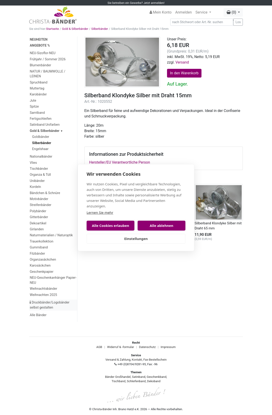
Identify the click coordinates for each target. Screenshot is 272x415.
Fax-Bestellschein (155, 359)
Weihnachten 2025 (43, 295)
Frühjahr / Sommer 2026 (47, 59)
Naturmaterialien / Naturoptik (51, 235)
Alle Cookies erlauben (110, 225)
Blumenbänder (40, 65)
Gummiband (39, 247)
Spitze (34, 107)
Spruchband (38, 82)
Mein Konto (161, 12)
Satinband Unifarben (45, 125)
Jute (33, 101)
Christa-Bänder (102, 409)
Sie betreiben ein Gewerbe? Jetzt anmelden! (136, 3)
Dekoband (153, 381)
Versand (182, 62)
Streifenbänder (40, 205)
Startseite (52, 29)
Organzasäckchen (43, 260)
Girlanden (37, 229)
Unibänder (37, 181)
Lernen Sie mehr (100, 212)
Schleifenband (136, 381)
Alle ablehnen (161, 225)
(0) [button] (232, 12)
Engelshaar (40, 149)
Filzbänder (37, 254)
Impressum (168, 347)
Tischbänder (39, 169)
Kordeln (35, 187)
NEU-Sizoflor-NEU (42, 53)
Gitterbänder (39, 217)
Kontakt (137, 359)
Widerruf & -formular (120, 347)
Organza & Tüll (40, 175)
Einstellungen (136, 238)
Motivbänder (39, 199)
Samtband (37, 113)
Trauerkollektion (41, 241)
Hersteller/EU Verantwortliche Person (119, 162)
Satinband (138, 377)
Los (238, 22)
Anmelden (183, 12)
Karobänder (38, 94)
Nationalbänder (41, 157)
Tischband (118, 381)
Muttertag (37, 88)
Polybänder (38, 211)
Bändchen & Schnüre (45, 193)
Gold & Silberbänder (75, 29)
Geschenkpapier (41, 272)
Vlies (33, 163)
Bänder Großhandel (117, 377)
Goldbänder (40, 137)
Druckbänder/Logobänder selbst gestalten (49, 305)
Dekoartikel (38, 223)
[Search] (201, 22)
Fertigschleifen (40, 119)
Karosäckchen (40, 265)
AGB (99, 347)
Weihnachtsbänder (43, 289)
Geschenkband (156, 377)
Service (202, 12)
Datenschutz (147, 347)
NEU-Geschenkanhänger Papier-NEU (53, 280)
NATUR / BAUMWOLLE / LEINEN (47, 74)
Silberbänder (99, 29)
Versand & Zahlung (117, 359)
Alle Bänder (38, 315)
